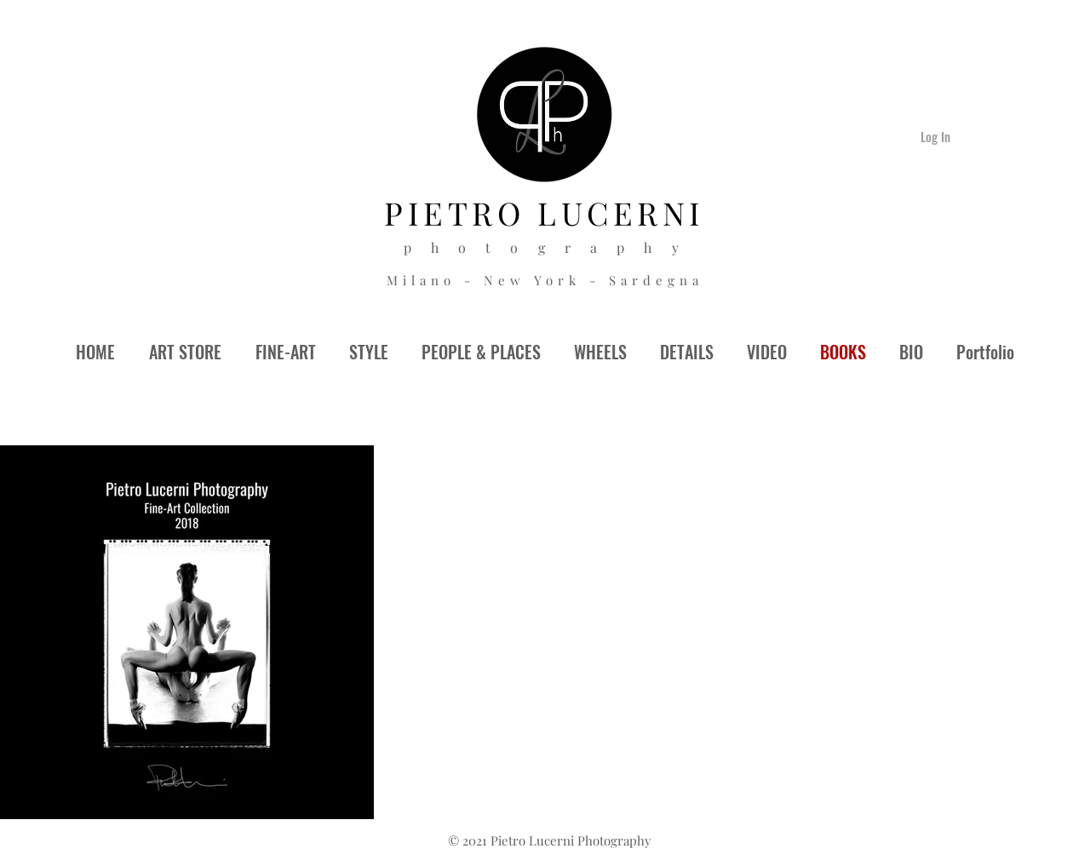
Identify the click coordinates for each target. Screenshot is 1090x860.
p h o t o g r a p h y (545, 247)
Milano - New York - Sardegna (545, 280)
